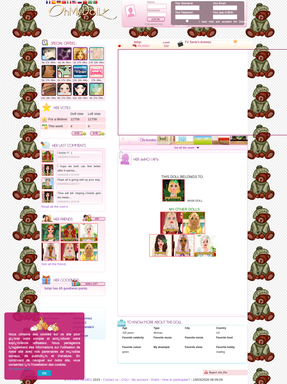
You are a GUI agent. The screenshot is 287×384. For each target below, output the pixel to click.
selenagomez (82, 318)
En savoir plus (19, 369)
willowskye (80, 335)
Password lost (154, 24)
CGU (124, 379)
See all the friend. (54, 264)
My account (139, 379)
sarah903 (79, 322)
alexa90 (78, 331)
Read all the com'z (54, 206)
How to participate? (176, 379)
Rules (155, 379)
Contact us (110, 379)
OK (44, 373)
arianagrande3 (83, 327)
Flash (90, 52)
